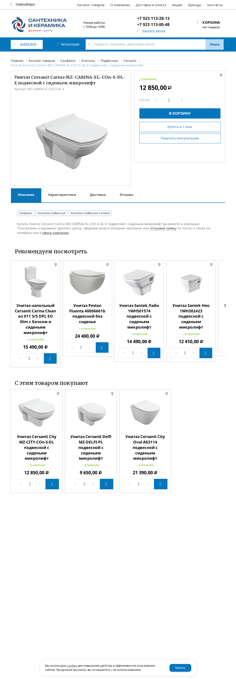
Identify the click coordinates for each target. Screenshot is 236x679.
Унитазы (88, 60)
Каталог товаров (42, 60)
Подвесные (109, 60)
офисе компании (55, 233)
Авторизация (70, 44)
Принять (180, 667)
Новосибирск (25, 4)
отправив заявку (163, 228)
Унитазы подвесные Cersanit (90, 213)
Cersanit (130, 60)
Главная (17, 60)
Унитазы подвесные (51, 213)
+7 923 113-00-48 (153, 24)
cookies (72, 666)
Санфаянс (68, 60)
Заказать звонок (154, 31)
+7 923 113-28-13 (153, 18)
